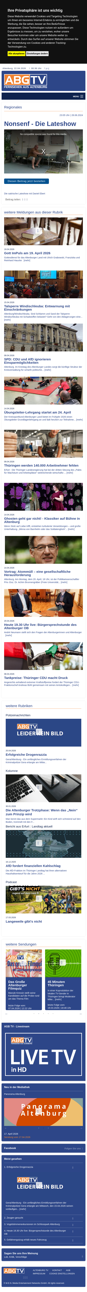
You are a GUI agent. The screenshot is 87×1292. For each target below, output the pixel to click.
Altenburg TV (40, 1270)
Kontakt (57, 1270)
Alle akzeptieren (16, 53)
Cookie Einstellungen (62, 1273)
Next (80, 1013)
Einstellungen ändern (37, 53)
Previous (6, 1013)
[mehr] (27, 260)
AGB (68, 1270)
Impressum (39, 1273)
